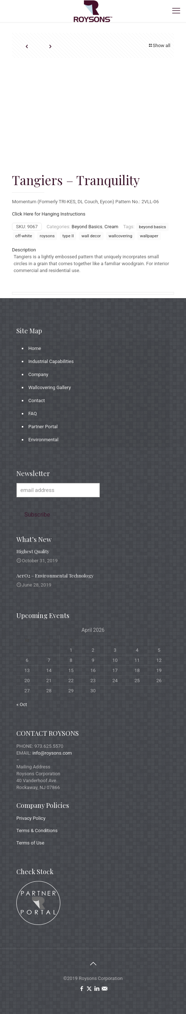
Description (24, 250)
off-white (23, 235)
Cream (111, 226)
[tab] (93, 249)
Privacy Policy (30, 818)
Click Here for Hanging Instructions (48, 214)
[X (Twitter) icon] (89, 988)
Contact (36, 400)
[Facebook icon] (81, 988)
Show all (159, 45)
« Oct (21, 704)
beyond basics (152, 226)
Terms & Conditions (36, 830)
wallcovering (120, 235)
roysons (47, 235)
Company (38, 374)
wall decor (91, 235)
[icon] (104, 988)
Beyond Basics (87, 226)
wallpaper (149, 235)
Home (34, 348)
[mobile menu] (176, 11)
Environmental (43, 439)
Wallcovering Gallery (49, 387)
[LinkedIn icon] (97, 988)
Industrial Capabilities (51, 361)
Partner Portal (43, 426)
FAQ (32, 413)
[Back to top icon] (93, 963)
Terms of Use (30, 843)
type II (68, 235)
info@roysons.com (52, 753)
